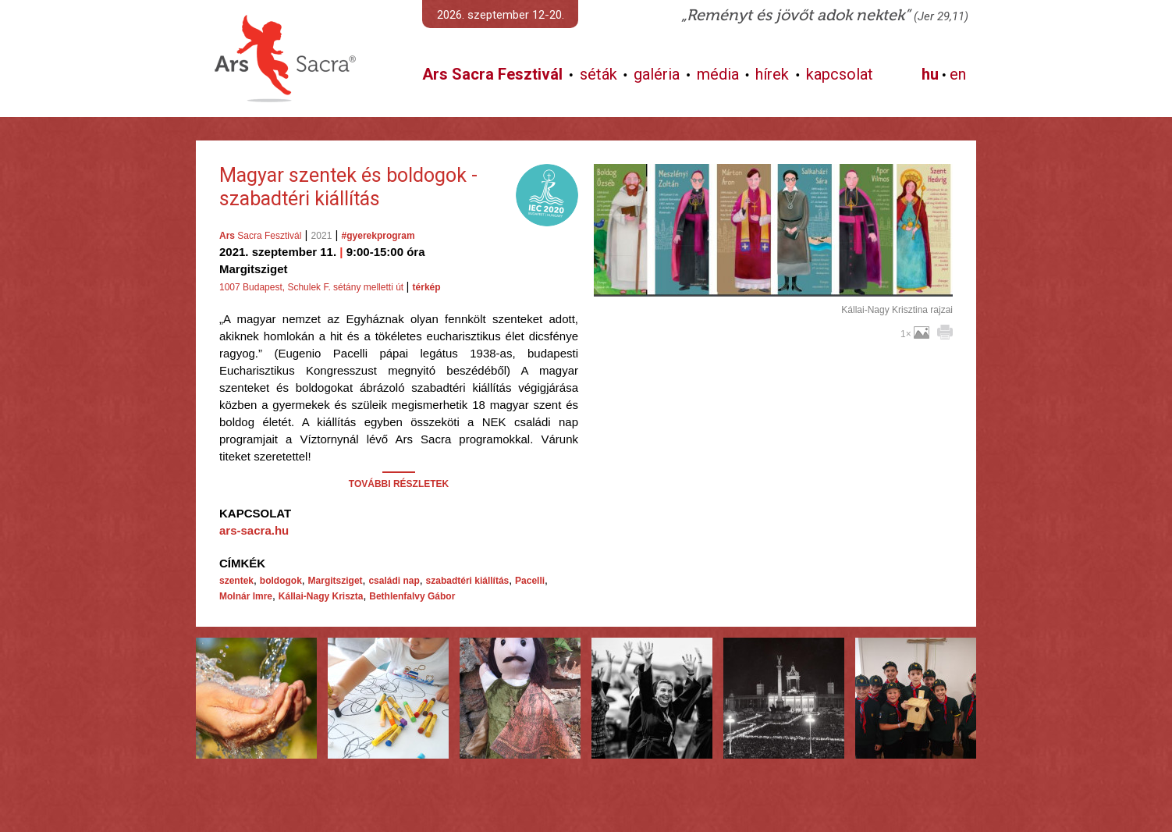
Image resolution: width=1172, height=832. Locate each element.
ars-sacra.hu (254, 530)
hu (930, 74)
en (958, 74)
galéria (657, 74)
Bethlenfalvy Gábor (412, 596)
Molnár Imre (245, 596)
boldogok (281, 580)
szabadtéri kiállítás (468, 580)
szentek (236, 580)
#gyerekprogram (378, 235)
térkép (427, 287)
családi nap (393, 580)
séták (598, 74)
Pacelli (530, 580)
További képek (773, 278)
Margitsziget (335, 580)
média (718, 74)
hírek (772, 74)
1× (914, 334)
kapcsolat (839, 74)
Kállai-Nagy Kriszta (321, 596)
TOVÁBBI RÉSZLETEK (399, 483)
